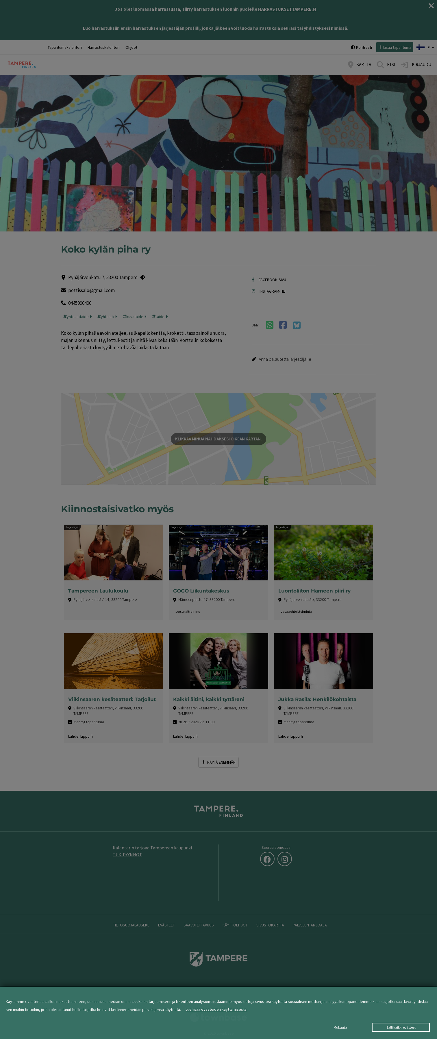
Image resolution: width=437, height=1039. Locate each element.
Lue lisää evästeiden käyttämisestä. (216, 1009)
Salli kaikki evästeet (401, 1027)
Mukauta (340, 1027)
